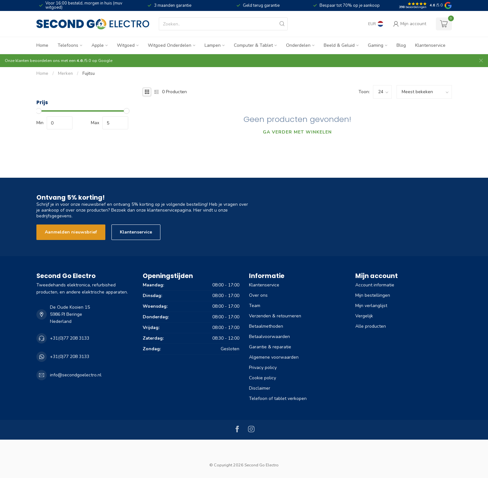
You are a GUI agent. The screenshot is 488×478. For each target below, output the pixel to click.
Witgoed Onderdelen (169, 45)
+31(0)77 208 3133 (69, 338)
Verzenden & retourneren (275, 316)
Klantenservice (430, 45)
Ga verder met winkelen (297, 132)
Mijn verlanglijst (371, 306)
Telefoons (68, 45)
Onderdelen (298, 45)
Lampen (213, 45)
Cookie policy (262, 378)
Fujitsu (88, 73)
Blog (401, 45)
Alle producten (370, 326)
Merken (65, 73)
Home (42, 45)
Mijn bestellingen (372, 295)
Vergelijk (364, 316)
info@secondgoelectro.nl (75, 375)
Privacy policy (263, 367)
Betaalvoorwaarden (269, 337)
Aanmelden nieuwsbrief (71, 232)
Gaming (375, 45)
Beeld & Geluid (339, 45)
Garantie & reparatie (270, 347)
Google (105, 60)
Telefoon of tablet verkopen (278, 398)
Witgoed (126, 45)
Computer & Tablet (253, 45)
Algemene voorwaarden (274, 357)
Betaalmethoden (266, 326)
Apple (97, 45)
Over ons (258, 295)
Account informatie (374, 285)
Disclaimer (259, 388)
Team (254, 306)
